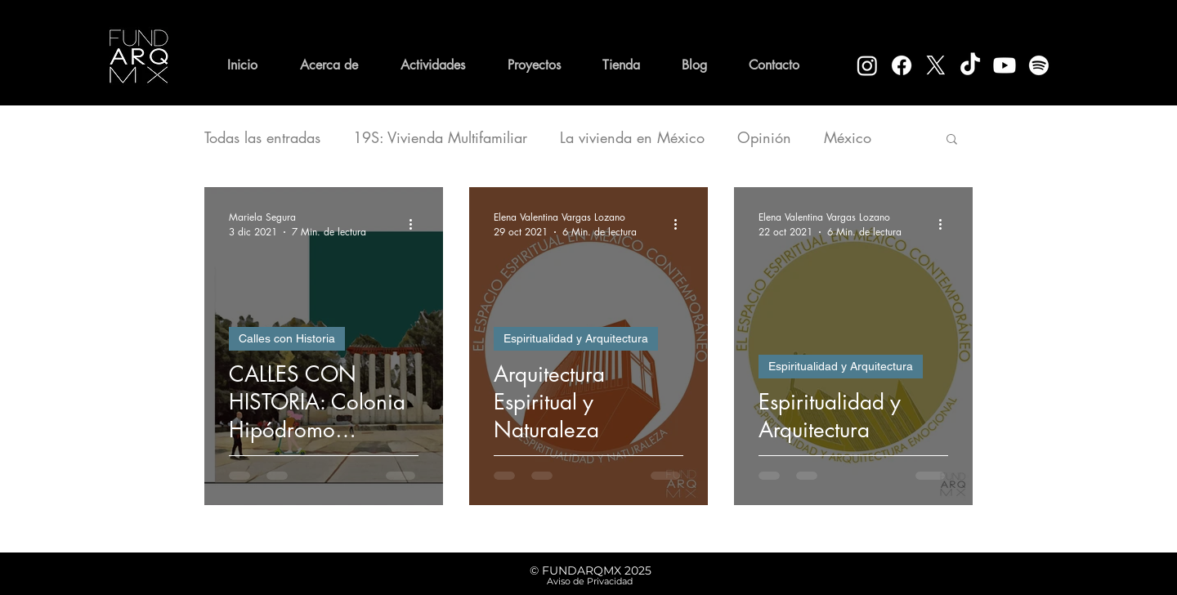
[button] (952, 140)
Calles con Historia (287, 338)
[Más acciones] (416, 224)
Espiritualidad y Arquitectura (575, 338)
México (847, 137)
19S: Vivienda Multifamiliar (440, 137)
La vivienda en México (632, 137)
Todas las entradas (262, 137)
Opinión (764, 137)
